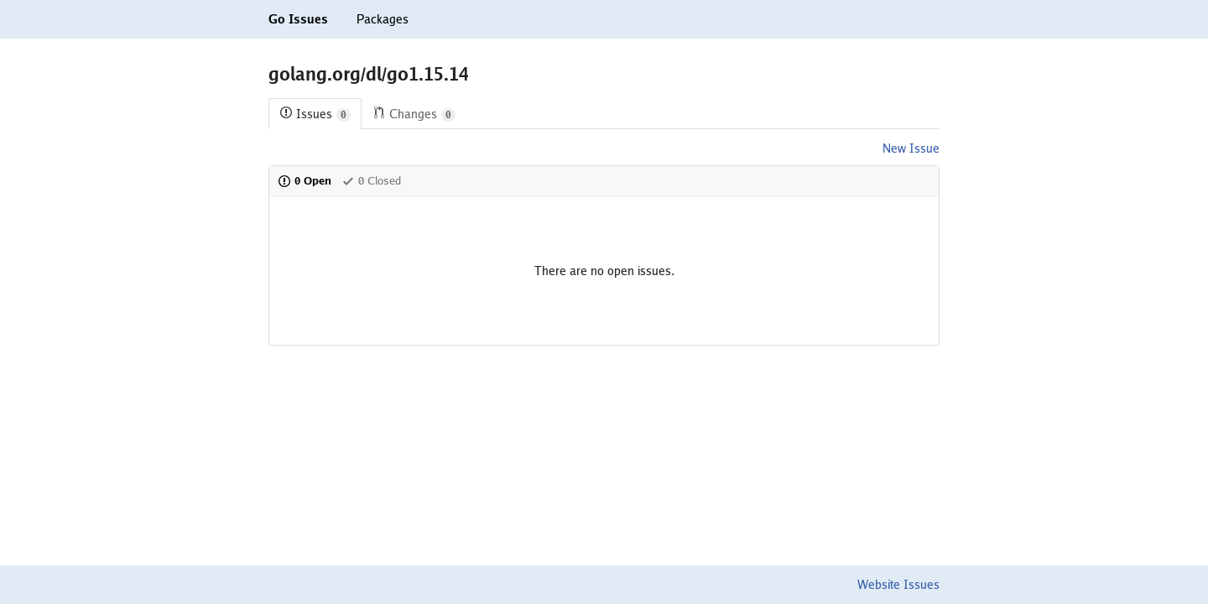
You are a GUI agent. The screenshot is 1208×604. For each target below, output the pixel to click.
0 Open (304, 180)
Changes (414, 114)
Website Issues (898, 584)
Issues (315, 114)
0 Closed (371, 180)
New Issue (911, 148)
